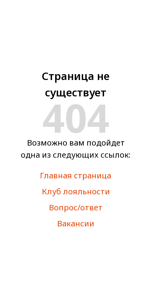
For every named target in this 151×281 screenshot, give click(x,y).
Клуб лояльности (76, 191)
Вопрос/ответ (75, 207)
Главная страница (75, 175)
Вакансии (75, 223)
